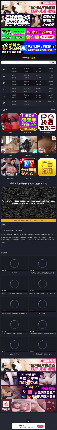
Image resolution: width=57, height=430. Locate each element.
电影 (4, 83)
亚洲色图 (26, 88)
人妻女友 (38, 95)
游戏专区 (50, 68)
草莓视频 (38, 101)
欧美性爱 (50, 81)
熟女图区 (38, 91)
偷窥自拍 (14, 88)
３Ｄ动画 (50, 75)
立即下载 (40, 426)
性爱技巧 (50, 98)
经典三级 (26, 84)
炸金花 (26, 71)
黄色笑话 (38, 98)
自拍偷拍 (26, 75)
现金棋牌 (38, 71)
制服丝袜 (14, 84)
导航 (4, 103)
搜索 (53, 62)
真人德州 (26, 68)
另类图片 (50, 91)
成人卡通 (38, 81)
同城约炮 (14, 101)
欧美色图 (38, 88)
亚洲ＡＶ (14, 75)
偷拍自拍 (26, 81)
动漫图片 (50, 88)
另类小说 (26, 98)
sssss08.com (28, 58)
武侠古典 (50, 95)
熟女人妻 (14, 78)
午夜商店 (26, 101)
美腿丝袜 (14, 91)
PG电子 (14, 68)
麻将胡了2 (14, 71)
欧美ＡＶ (38, 75)
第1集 (3, 225)
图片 (4, 89)
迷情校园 (14, 98)
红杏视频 (14, 104)
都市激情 (14, 95)
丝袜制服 (26, 78)
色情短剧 (26, 104)
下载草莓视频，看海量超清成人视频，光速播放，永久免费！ (34, 220)
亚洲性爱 (14, 81)
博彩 (4, 70)
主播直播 (38, 78)
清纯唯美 (26, 91)
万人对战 (38, 68)
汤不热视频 (51, 101)
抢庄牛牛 (50, 71)
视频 (4, 76)
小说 (4, 96)
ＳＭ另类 (50, 78)
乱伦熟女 (38, 84)
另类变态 (50, 84)
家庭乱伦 (26, 95)
